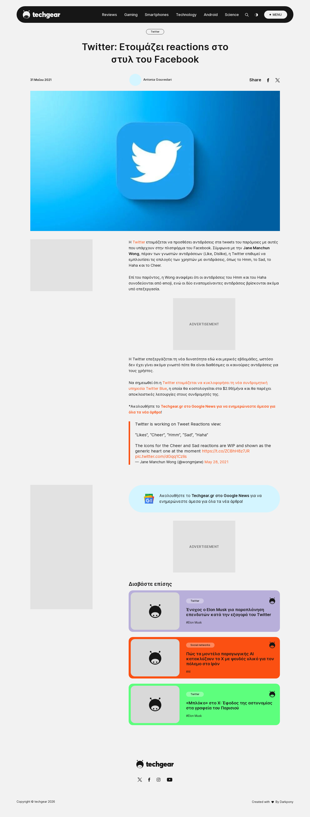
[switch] (206, 390)
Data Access (155, 507)
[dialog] (155, 408)
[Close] (227, 310)
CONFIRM (125, 492)
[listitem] (155, 381)
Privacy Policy (178, 507)
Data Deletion (131, 507)
